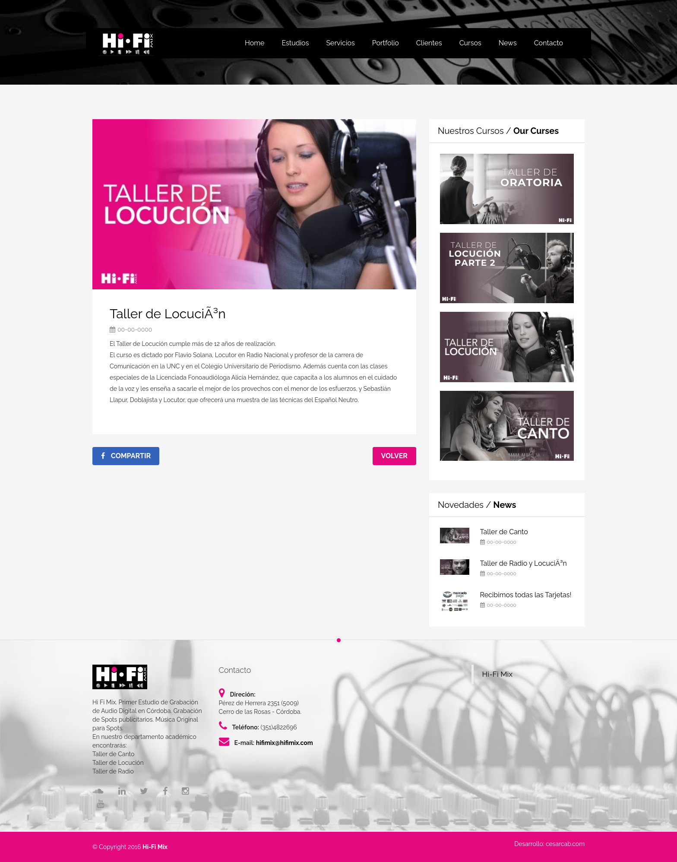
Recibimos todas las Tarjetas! (526, 595)
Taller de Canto (504, 532)
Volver (394, 456)
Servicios (340, 43)
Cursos (470, 43)
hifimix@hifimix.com (284, 742)
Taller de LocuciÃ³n (168, 313)
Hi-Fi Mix (497, 674)
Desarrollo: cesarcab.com (549, 843)
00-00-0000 (134, 329)
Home (254, 43)
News (508, 43)
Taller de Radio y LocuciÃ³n (523, 563)
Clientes (429, 43)
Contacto (548, 43)
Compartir (126, 456)
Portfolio (385, 43)
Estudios (295, 43)
